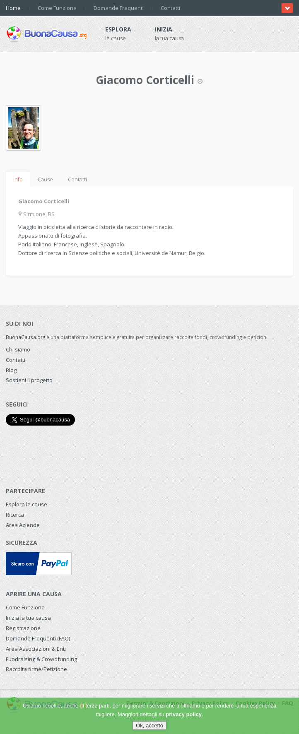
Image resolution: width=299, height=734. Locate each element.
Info (18, 179)
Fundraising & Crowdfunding (41, 659)
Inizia (163, 29)
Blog (11, 370)
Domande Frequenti (119, 8)
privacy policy (184, 714)
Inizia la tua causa (28, 617)
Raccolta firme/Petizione (36, 669)
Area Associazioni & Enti (36, 648)
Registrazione (23, 628)
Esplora (118, 29)
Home (13, 8)
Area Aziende (23, 525)
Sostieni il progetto (29, 380)
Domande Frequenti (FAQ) (38, 638)
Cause (45, 179)
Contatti (170, 8)
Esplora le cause (26, 504)
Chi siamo (18, 349)
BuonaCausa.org (25, 337)
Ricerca (15, 514)
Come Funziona (57, 8)
